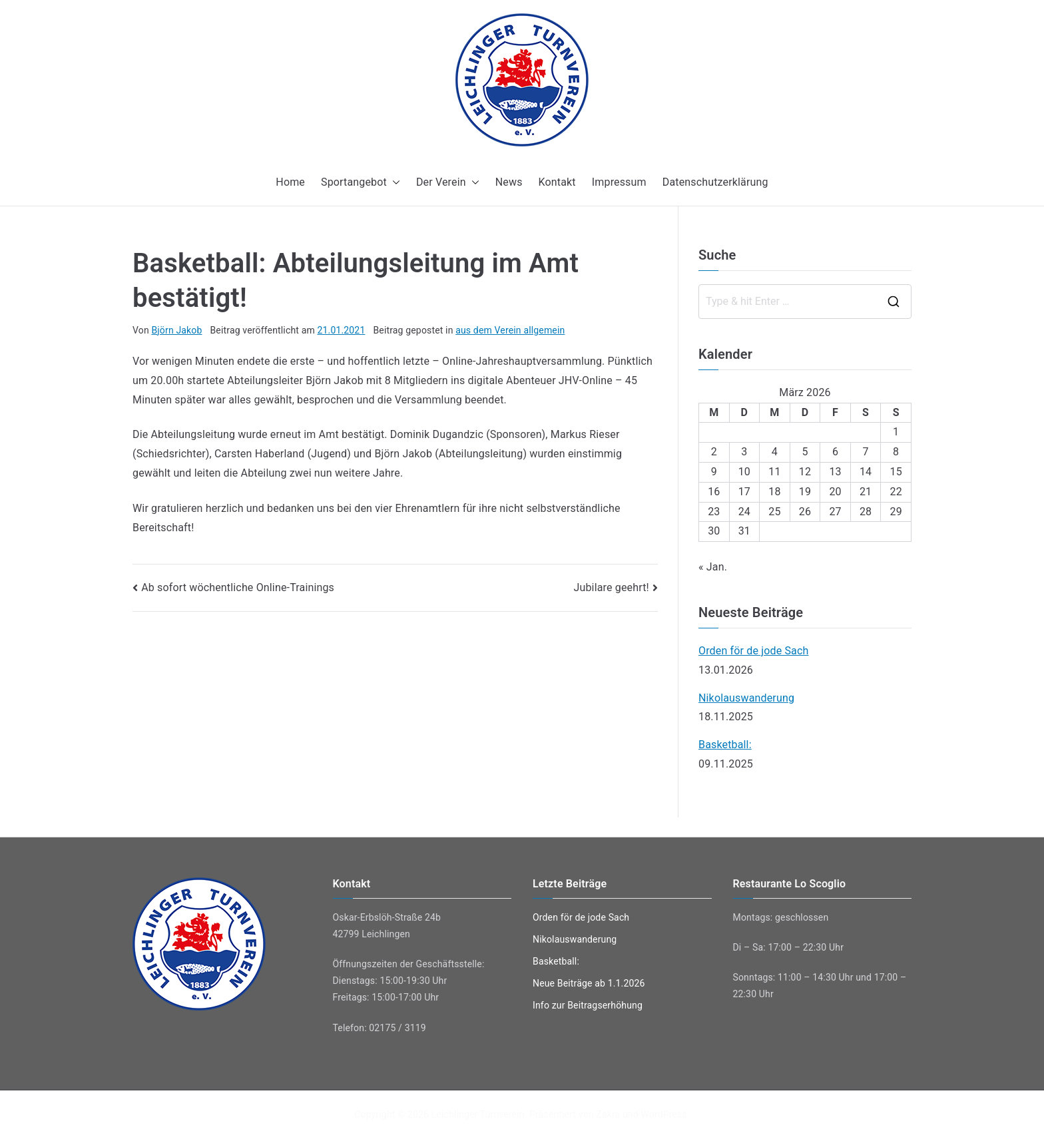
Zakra (608, 1114)
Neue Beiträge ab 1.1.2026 (589, 983)
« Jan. (712, 567)
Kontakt (557, 182)
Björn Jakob (176, 330)
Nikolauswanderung (746, 698)
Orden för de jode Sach (753, 650)
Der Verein (447, 182)
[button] (393, 182)
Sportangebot (360, 182)
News (509, 182)
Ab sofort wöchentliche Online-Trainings (237, 587)
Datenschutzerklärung (715, 182)
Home (290, 182)
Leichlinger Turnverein (478, 1114)
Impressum (619, 182)
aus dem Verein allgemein (510, 330)
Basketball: (725, 744)
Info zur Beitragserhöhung (588, 1005)
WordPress (663, 1114)
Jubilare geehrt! (611, 587)
